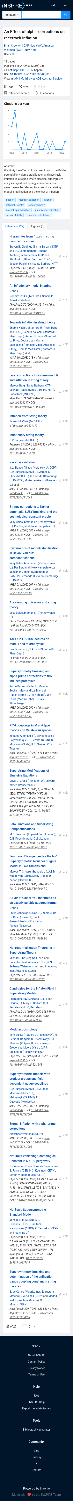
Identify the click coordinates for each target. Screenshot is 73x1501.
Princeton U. (36, 780)
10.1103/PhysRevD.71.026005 (27, 406)
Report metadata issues (36, 1408)
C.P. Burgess (17, 440)
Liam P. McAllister (29, 349)
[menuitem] (53, 5)
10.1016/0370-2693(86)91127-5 (28, 847)
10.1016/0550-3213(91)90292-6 (28, 938)
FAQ (36, 1395)
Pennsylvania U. (33, 1051)
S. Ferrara (34, 740)
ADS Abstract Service (49, 78)
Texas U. (35, 912)
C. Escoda (36, 476)
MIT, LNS (29, 394)
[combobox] (41, 15)
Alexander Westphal (22, 1133)
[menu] (55, 5)
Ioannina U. (21, 1232)
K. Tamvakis (42, 1228)
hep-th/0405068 (29, 657)
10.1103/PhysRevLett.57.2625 (27, 979)
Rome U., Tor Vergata (31, 694)
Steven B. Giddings (21, 246)
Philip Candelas (19, 912)
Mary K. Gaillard (32, 1003)
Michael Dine (17, 957)
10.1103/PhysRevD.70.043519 (27, 313)
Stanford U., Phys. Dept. (24, 259)
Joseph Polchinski (21, 263)
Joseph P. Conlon (20, 571)
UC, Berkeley (33, 1007)
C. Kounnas (39, 1170)
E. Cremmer (17, 1166)
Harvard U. (25, 880)
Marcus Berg (17, 385)
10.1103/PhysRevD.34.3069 (26, 1020)
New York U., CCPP (45, 467)
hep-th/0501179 (27, 425)
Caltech (31, 686)
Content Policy (36, 1361)
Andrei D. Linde (34, 336)
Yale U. (37, 1047)
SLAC (47, 259)
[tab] (15, 226)
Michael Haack (18, 389)
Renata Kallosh (33, 332)
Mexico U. (27, 1093)
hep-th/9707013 (19, 757)
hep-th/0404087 (19, 402)
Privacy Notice (36, 1368)
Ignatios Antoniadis (21, 735)
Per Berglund (22, 526)
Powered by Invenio (36, 1488)
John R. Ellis (17, 1219)
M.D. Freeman (18, 834)
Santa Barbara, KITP (46, 246)
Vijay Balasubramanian (23, 521)
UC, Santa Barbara (25, 250)
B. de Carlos (17, 1291)
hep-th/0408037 (19, 448)
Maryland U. (26, 690)
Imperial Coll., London (41, 834)
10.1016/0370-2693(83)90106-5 (34, 1200)
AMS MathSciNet (24, 78)
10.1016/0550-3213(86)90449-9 (28, 888)
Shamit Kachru (18, 327)
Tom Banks (16, 1034)
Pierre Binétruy (18, 998)
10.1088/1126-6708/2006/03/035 (30, 74)
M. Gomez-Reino (35, 480)
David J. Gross (18, 780)
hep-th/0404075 (29, 625)
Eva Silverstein (18, 649)
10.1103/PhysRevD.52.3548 (26, 1064)
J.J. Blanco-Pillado (21, 467)
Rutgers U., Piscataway (38, 1034)
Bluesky (36, 1457)
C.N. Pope (16, 838)
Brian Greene (12, 45)
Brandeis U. (39, 871)
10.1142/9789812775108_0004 (28, 662)
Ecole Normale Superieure (41, 1166)
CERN (38, 735)
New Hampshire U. (42, 526)
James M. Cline (19, 421)
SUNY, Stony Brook (36, 875)
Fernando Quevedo (32, 576)
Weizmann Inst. (29, 966)
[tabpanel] (36, 781)
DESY (38, 1133)
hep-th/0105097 (19, 272)
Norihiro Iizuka (18, 296)
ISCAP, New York (31, 45)
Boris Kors (16, 394)
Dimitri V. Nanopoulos (23, 1174)
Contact (36, 1470)
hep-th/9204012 (19, 1313)
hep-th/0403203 (19, 308)
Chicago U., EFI (38, 998)
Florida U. (15, 1003)
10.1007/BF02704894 (22, 453)
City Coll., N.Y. (35, 957)
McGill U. (35, 421)
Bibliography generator (36, 1429)
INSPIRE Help (36, 1402)
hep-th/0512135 (23, 70)
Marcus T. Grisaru (20, 871)
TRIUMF (29, 1097)
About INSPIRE (36, 1355)
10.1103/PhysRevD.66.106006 (27, 276)
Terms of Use (36, 1374)
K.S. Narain (38, 744)
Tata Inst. (34, 296)
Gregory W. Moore (20, 1047)
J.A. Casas (27, 1295)
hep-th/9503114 (19, 1060)
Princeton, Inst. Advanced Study (29, 962)
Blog (36, 1450)
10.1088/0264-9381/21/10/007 (28, 629)
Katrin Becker (18, 686)
